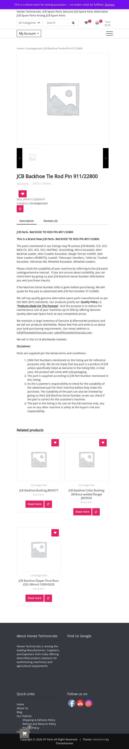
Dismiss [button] (110, 4)
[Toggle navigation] (109, 33)
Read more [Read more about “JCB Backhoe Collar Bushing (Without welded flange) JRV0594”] (82, 511)
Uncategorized (34, 48)
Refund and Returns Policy (39, 724)
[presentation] (19, 158)
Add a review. (42, 183)
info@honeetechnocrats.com (35, 332)
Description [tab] (26, 221)
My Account (27, 33)
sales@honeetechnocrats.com (73, 332)
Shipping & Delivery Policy (38, 720)
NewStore (99, 739)
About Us (22, 708)
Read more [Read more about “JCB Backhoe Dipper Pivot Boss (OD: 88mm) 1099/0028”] (34, 598)
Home (20, 48)
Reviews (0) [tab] (50, 221)
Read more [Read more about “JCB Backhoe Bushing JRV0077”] (34, 504)
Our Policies (24, 716)
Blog (19, 712)
